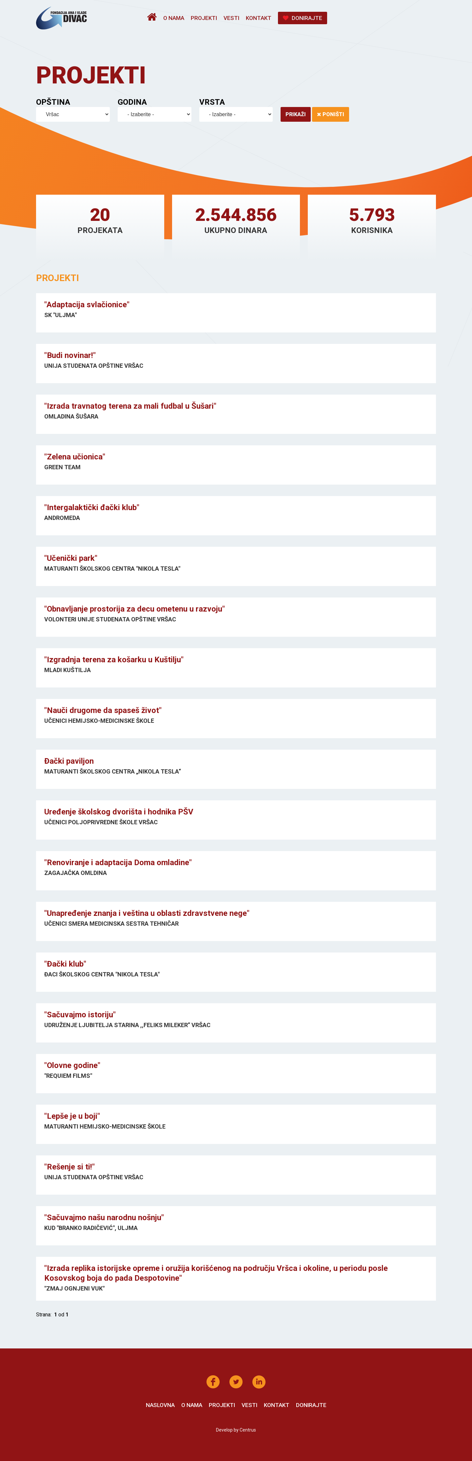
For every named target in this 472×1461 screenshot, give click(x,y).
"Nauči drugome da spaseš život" (103, 710)
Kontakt (258, 18)
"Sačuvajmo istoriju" (80, 1014)
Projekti (204, 18)
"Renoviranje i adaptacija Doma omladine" (118, 862)
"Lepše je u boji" (72, 1116)
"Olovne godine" (72, 1065)
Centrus (248, 1430)
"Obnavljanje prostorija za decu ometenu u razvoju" (134, 609)
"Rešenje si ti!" (69, 1166)
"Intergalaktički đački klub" (91, 507)
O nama (173, 18)
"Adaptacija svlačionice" (86, 304)
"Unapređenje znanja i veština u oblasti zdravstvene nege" (146, 913)
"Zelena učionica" (74, 456)
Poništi (330, 114)
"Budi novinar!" (70, 355)
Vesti (231, 18)
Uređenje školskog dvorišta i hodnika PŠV (118, 811)
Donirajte (302, 18)
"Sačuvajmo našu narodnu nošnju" (104, 1217)
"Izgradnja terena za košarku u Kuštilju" (114, 659)
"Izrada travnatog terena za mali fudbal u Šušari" (130, 406)
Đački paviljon (69, 761)
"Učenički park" (70, 558)
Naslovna (160, 1405)
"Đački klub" (65, 964)
